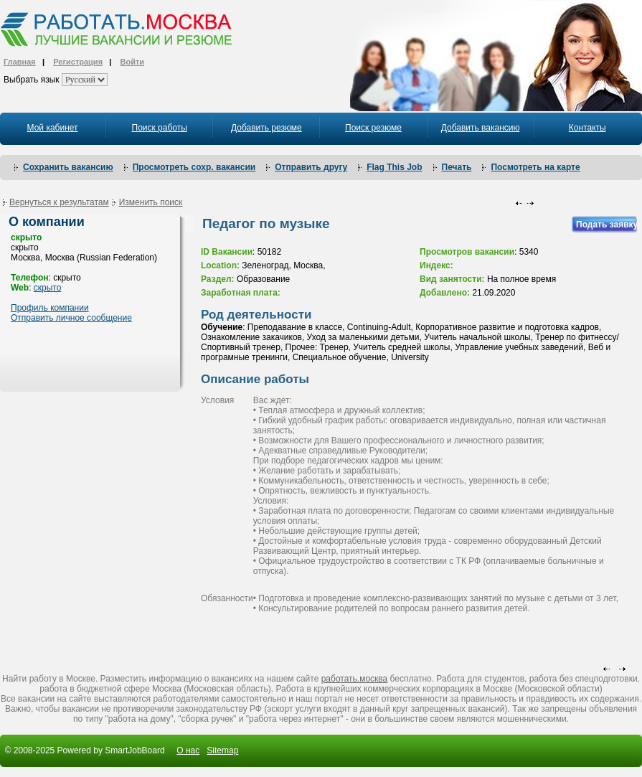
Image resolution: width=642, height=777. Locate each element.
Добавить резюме (266, 128)
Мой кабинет (52, 128)
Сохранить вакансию (68, 167)
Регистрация (78, 61)
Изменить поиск (151, 202)
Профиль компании (50, 308)
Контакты (587, 128)
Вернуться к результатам (59, 202)
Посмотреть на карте (535, 167)
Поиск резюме (373, 128)
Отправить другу (311, 167)
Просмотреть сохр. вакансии (194, 167)
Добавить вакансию (480, 128)
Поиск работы (159, 128)
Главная (20, 61)
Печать (457, 167)
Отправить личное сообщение (71, 318)
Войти (133, 61)
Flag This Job (394, 167)
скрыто (48, 288)
